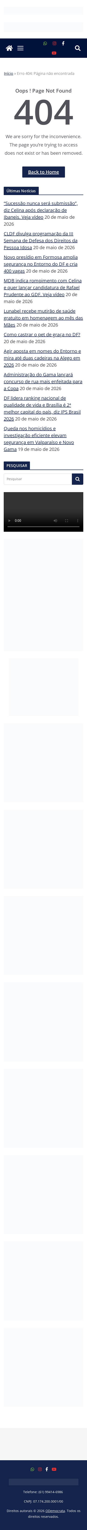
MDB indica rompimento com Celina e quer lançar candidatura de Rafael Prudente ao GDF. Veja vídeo (43, 287)
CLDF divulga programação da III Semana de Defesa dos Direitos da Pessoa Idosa (40, 241)
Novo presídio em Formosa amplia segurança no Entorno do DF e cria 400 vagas (41, 264)
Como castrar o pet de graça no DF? (42, 334)
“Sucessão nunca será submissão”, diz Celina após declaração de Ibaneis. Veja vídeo (41, 210)
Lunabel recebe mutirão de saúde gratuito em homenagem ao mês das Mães (43, 318)
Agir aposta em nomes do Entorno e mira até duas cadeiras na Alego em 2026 (42, 358)
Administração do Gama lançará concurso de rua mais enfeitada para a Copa (43, 381)
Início (8, 73)
